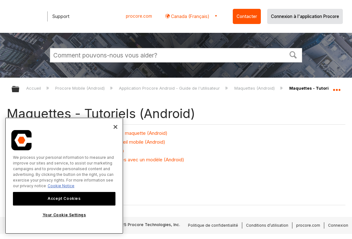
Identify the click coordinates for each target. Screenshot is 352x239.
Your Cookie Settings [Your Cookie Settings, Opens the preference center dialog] (64, 214)
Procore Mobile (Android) (80, 88)
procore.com (139, 16)
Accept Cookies (64, 198)
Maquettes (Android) (255, 88)
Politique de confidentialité (213, 225)
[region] (64, 175)
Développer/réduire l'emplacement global (336, 87)
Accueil (34, 88)
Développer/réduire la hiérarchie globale (19, 89)
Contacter (247, 16)
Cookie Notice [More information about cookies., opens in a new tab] (61, 185)
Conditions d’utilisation (267, 225)
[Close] (115, 127)
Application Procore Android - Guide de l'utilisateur (170, 88)
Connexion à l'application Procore (305, 16)
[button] (293, 54)
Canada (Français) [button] (189, 16)
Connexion (338, 225)
